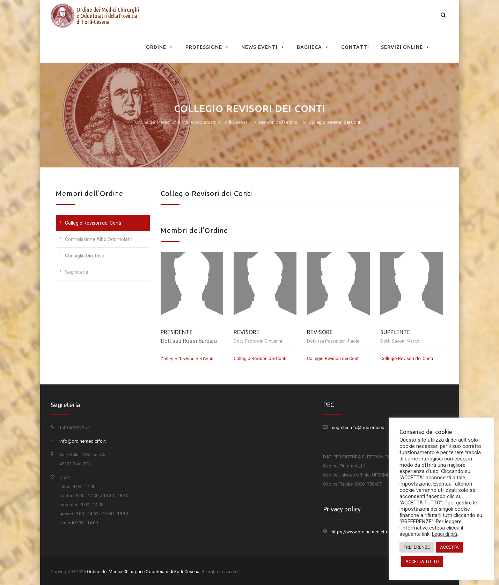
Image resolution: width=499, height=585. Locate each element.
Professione (207, 47)
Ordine (160, 47)
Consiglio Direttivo (84, 255)
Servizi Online (405, 47)
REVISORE (246, 332)
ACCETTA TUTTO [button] (422, 561)
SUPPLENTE (395, 332)
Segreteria (76, 272)
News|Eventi (263, 47)
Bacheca (313, 47)
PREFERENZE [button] (417, 547)
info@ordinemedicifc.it (82, 441)
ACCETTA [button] (449, 547)
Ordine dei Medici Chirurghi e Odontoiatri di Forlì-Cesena (143, 571)
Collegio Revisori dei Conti (93, 223)
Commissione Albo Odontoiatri (98, 239)
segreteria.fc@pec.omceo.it (360, 427)
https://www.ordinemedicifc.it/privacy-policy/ (377, 531)
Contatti (355, 47)
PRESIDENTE (177, 332)
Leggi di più (444, 534)
